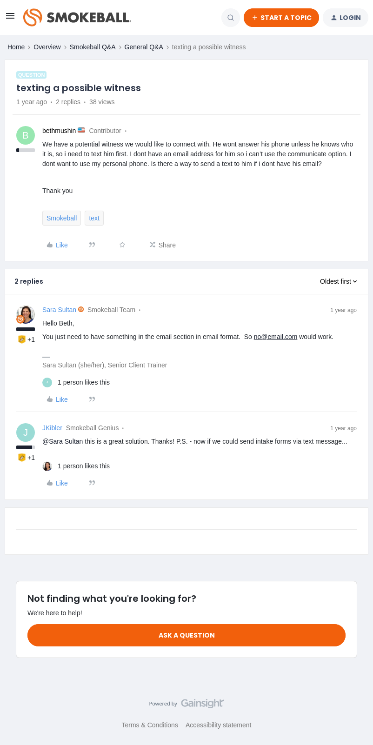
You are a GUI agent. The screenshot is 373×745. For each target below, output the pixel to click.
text (94, 218)
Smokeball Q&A (93, 47)
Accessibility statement (219, 725)
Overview (46, 47)
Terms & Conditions (150, 725)
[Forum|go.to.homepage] (77, 17)
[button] (10, 19)
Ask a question (187, 635)
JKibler (52, 428)
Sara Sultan (59, 309)
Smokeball (62, 218)
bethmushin (59, 130)
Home (16, 47)
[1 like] (76, 382)
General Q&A (144, 47)
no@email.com (276, 336)
